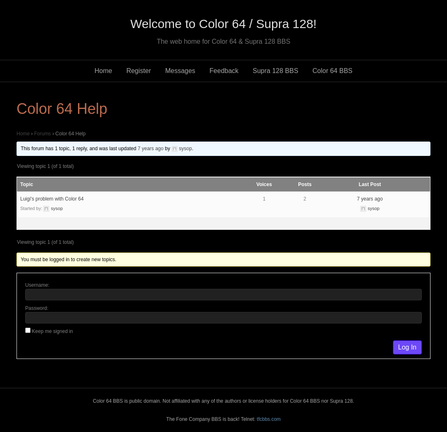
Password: (36, 308)
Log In (407, 347)
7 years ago (150, 148)
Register (138, 70)
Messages (180, 70)
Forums (42, 134)
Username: (37, 285)
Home (103, 70)
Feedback (224, 70)
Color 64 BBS (332, 70)
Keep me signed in (52, 331)
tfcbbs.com (269, 419)
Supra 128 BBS (275, 70)
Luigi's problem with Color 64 (52, 199)
